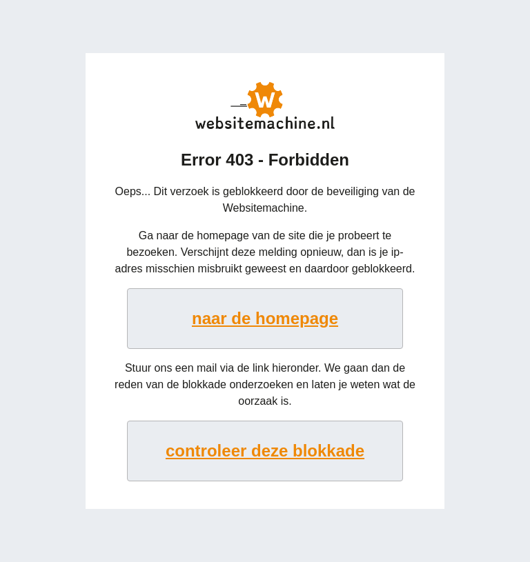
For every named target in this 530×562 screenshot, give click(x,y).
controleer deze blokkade (265, 450)
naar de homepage (265, 318)
